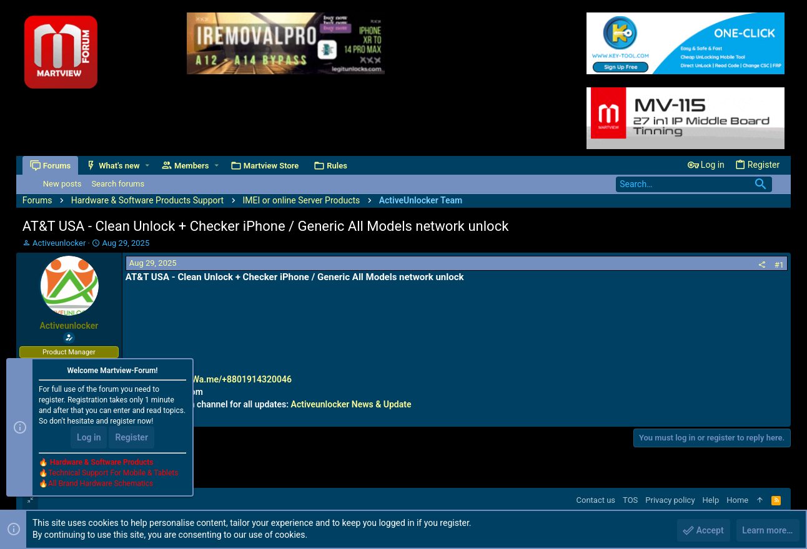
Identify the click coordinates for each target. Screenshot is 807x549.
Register (131, 438)
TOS (630, 500)
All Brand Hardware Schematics (100, 484)
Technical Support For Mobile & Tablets (113, 473)
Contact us (596, 500)
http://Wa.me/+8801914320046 (230, 379)
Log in (89, 438)
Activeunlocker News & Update (351, 404)
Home (737, 500)
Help (711, 500)
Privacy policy (670, 500)
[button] (147, 166)
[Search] (694, 184)
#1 (779, 265)
